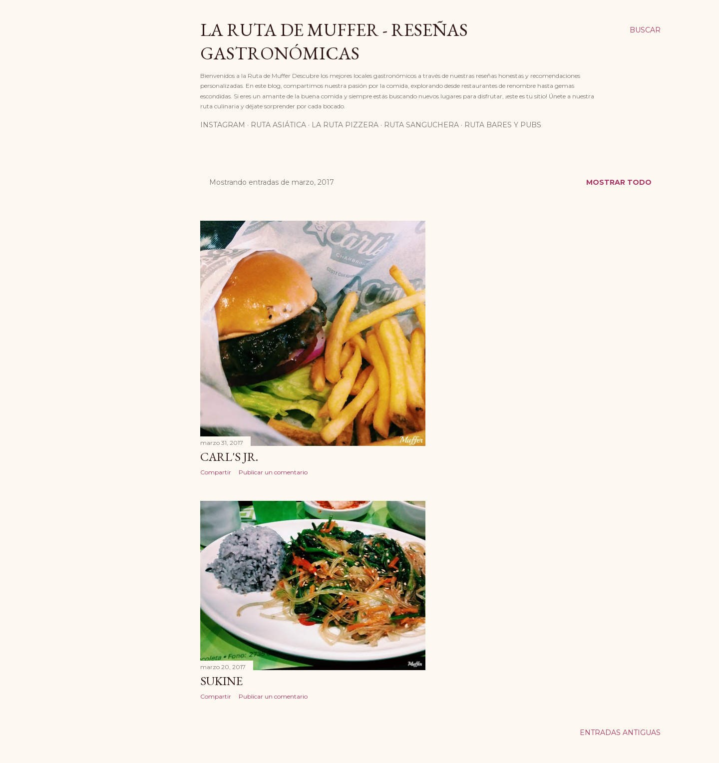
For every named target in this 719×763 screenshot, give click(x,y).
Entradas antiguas (620, 732)
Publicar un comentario (273, 472)
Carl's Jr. (229, 456)
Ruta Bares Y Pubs (502, 124)
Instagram (222, 124)
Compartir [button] (215, 472)
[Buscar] (645, 30)
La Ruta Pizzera (345, 124)
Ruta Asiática (278, 124)
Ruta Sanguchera (421, 124)
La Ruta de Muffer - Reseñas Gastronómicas (334, 41)
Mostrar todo (619, 182)
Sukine (221, 681)
